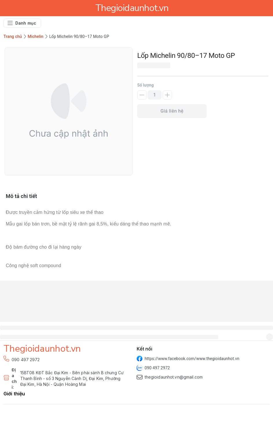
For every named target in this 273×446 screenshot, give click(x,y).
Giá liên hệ (172, 111)
